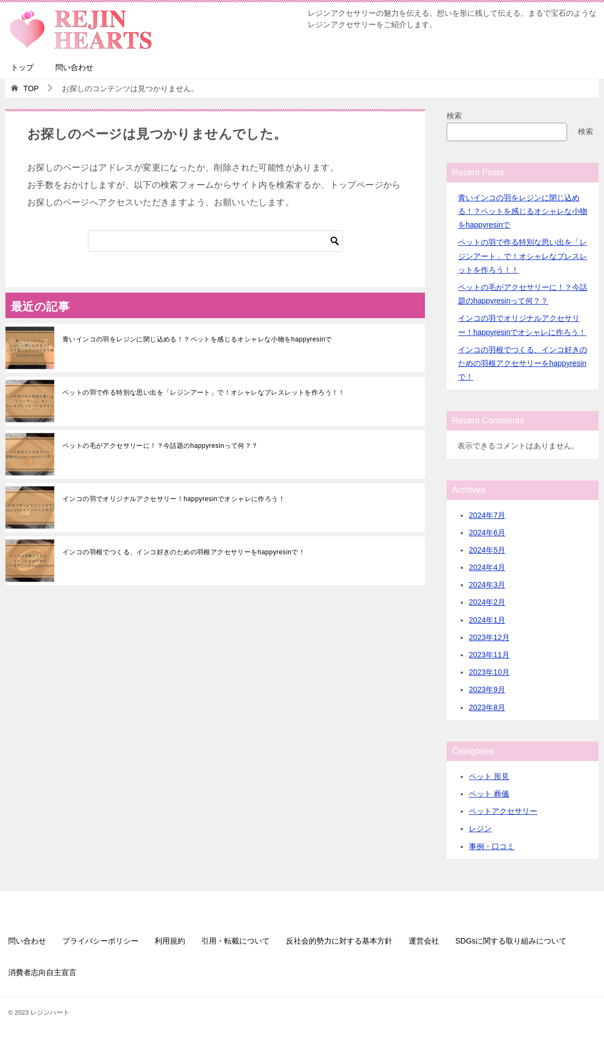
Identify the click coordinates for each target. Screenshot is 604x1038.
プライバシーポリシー (100, 940)
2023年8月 (487, 707)
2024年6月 (487, 532)
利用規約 (170, 940)
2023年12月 (489, 637)
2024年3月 (487, 584)
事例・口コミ (491, 846)
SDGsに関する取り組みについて (511, 940)
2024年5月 (487, 550)
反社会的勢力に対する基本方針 (339, 940)
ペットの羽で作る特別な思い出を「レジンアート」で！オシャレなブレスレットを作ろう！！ (203, 392)
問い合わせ (74, 67)
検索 (454, 115)
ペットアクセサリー (503, 811)
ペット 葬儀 (489, 793)
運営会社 (424, 940)
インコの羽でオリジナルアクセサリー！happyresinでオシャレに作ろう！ (173, 499)
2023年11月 (489, 654)
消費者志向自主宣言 (42, 972)
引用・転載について (235, 940)
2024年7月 (487, 515)
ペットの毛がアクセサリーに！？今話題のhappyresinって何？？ (160, 446)
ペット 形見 (489, 776)
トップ (22, 67)
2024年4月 (487, 567)
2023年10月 (489, 672)
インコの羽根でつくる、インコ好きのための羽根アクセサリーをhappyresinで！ (183, 552)
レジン (480, 828)
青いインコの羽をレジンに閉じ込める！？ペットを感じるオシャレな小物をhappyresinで (197, 339)
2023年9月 (487, 689)
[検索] (215, 241)
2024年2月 (487, 602)
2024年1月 (487, 620)
